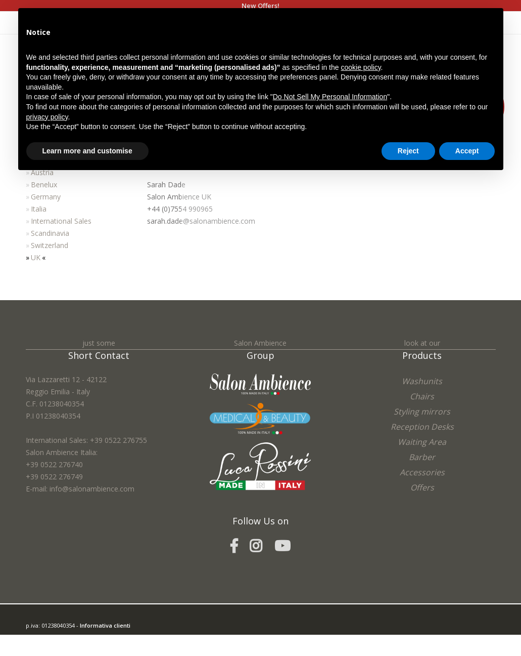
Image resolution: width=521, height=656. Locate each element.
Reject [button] (408, 151)
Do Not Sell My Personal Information (330, 97)
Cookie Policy (97, 649)
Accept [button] (467, 151)
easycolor (96, 637)
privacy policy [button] (47, 117)
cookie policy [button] (361, 67)
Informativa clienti (105, 625)
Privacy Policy (60, 649)
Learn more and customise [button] (87, 151)
